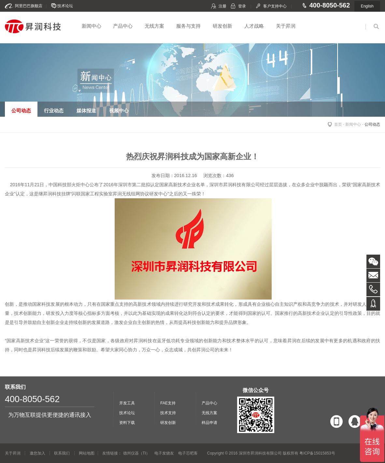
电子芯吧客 (188, 453)
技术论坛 (65, 6)
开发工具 (127, 403)
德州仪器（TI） (136, 453)
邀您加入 (37, 453)
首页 (338, 124)
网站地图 (86, 453)
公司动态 (372, 124)
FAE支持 (168, 403)
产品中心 (123, 26)
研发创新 (222, 26)
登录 (242, 6)
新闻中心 (91, 26)
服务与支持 (188, 26)
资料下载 (127, 422)
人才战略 (254, 26)
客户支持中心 (275, 6)
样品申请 (209, 422)
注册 (222, 6)
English (367, 6)
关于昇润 (285, 26)
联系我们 (62, 453)
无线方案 (154, 26)
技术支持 (168, 413)
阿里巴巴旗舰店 (28, 6)
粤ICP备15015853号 (317, 453)
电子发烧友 (164, 453)
